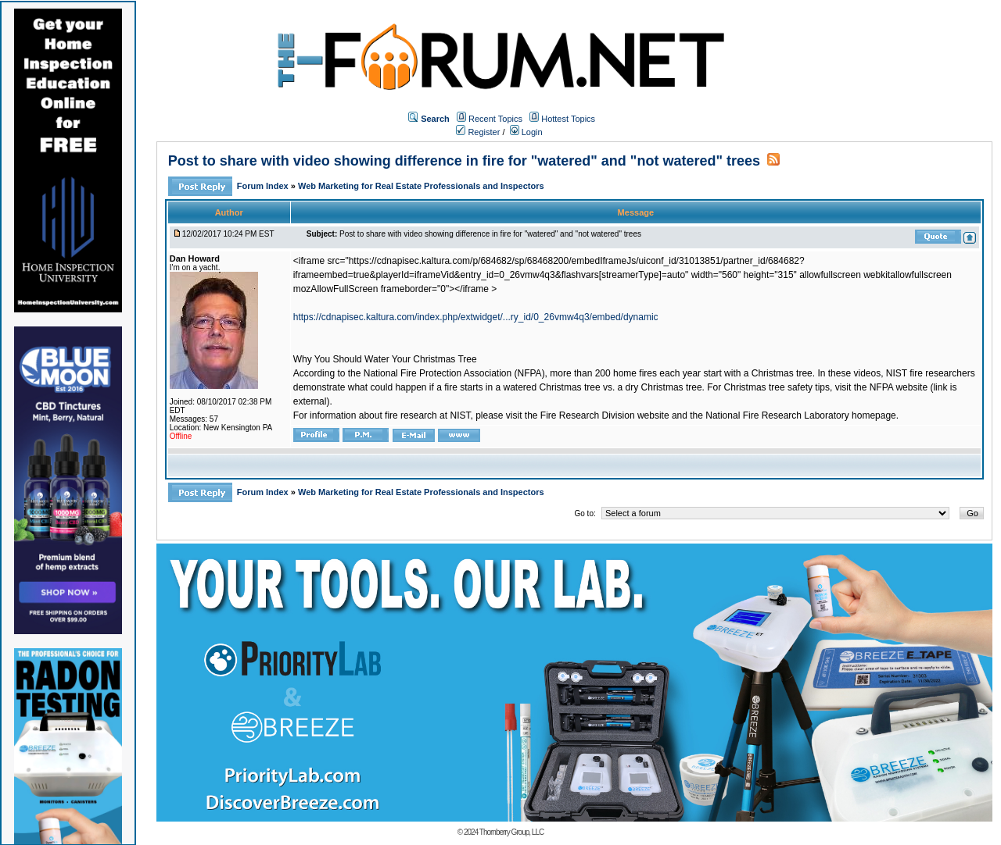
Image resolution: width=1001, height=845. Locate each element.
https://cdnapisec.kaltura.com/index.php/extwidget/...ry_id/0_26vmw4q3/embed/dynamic (475, 317)
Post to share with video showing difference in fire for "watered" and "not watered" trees (466, 161)
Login (526, 132)
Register (478, 132)
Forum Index (264, 186)
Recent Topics (495, 118)
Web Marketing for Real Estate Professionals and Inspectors (421, 186)
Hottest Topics (568, 118)
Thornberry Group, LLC (511, 832)
